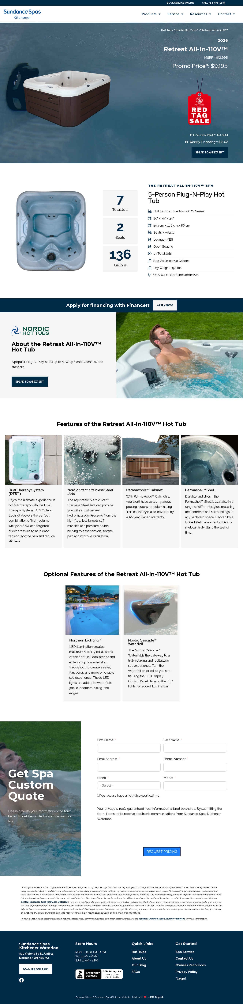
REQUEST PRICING (162, 852)
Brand (101, 778)
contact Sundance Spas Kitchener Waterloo (162, 918)
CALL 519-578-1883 (213, 3)
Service (175, 14)
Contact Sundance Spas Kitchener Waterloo (44, 902)
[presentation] (126, 836)
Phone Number (174, 759)
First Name (105, 740)
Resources (200, 14)
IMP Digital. (156, 997)
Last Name (171, 740)
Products (151, 14)
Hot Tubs (167, 30)
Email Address (107, 759)
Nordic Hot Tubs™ (187, 30)
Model (168, 778)
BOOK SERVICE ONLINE (180, 3)
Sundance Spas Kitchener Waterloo (38, 946)
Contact (226, 14)
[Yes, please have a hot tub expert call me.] (98, 795)
